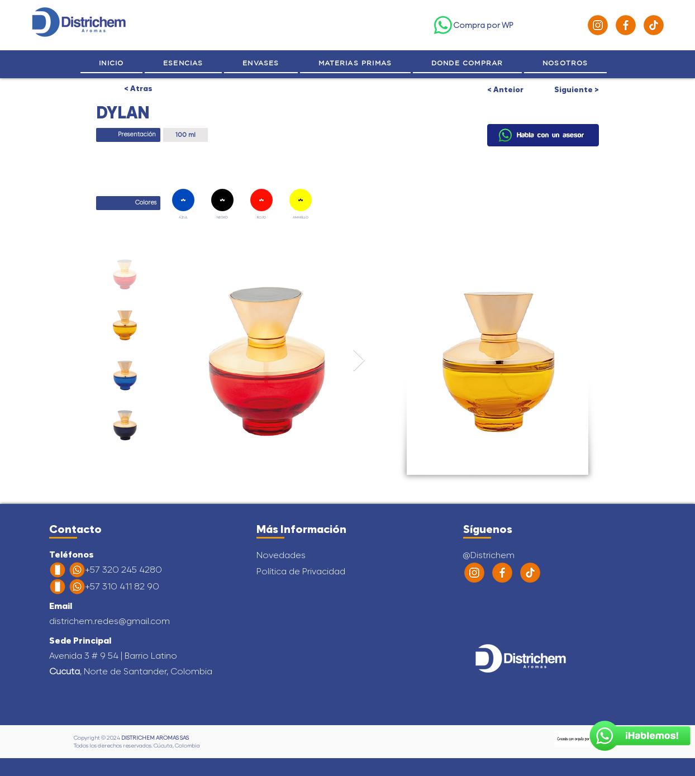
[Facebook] (626, 25)
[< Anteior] (515, 89)
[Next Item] (359, 361)
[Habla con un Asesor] (640, 736)
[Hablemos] (543, 135)
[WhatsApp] (443, 25)
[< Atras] (137, 88)
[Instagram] (598, 25)
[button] (565, 63)
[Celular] (57, 569)
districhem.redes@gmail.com (109, 621)
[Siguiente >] (571, 89)
